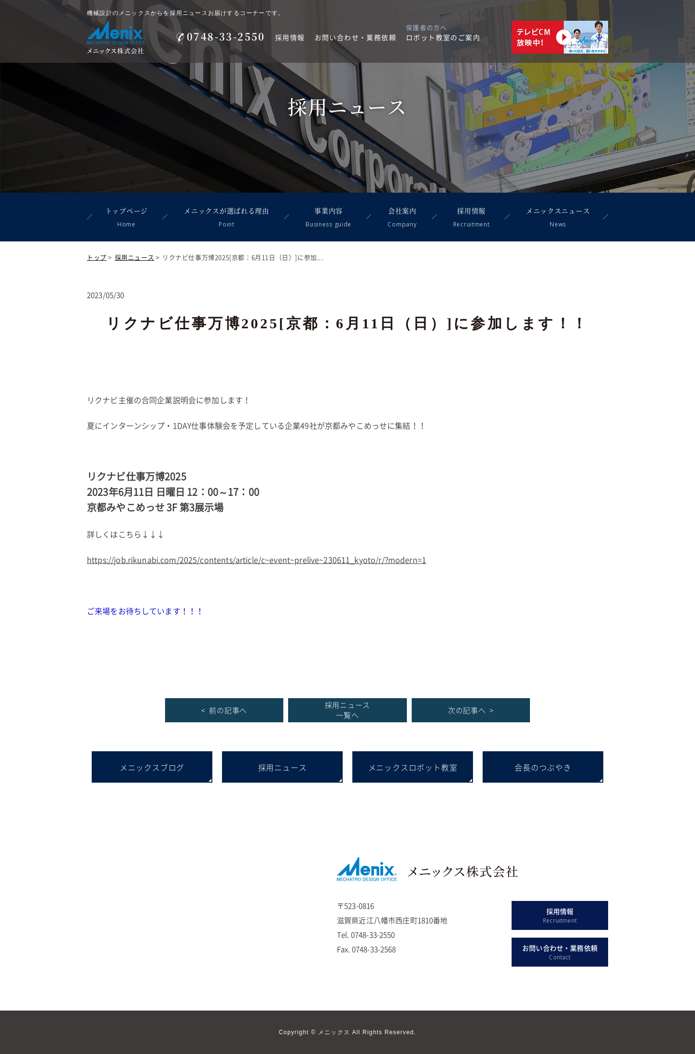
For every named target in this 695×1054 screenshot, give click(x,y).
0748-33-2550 (221, 36)
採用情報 (290, 37)
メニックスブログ (152, 767)
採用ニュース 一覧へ (348, 710)
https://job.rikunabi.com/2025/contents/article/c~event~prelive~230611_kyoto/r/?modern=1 (256, 559)
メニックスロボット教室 (413, 767)
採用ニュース (134, 257)
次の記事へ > (471, 710)
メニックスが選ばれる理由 (226, 218)
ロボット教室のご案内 (443, 37)
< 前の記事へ (224, 710)
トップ (97, 257)
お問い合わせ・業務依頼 (355, 37)
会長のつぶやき (542, 767)
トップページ (126, 218)
